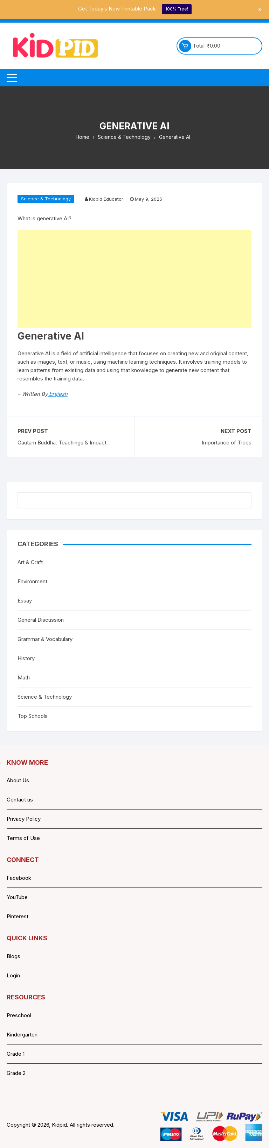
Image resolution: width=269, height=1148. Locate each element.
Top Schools (33, 716)
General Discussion (41, 619)
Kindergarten (22, 1034)
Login (13, 975)
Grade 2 (16, 1073)
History (26, 658)
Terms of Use (23, 838)
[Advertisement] (134, 279)
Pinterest (17, 916)
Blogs (13, 956)
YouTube (17, 897)
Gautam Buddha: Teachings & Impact (62, 442)
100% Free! (176, 9)
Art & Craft (30, 562)
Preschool (19, 1015)
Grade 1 (16, 1053)
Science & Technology (46, 198)
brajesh (58, 394)
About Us (18, 780)
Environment (32, 581)
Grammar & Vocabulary (45, 639)
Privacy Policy (24, 818)
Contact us (20, 799)
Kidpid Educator (106, 199)
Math (24, 677)
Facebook (19, 878)
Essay (25, 600)
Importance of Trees (226, 442)
